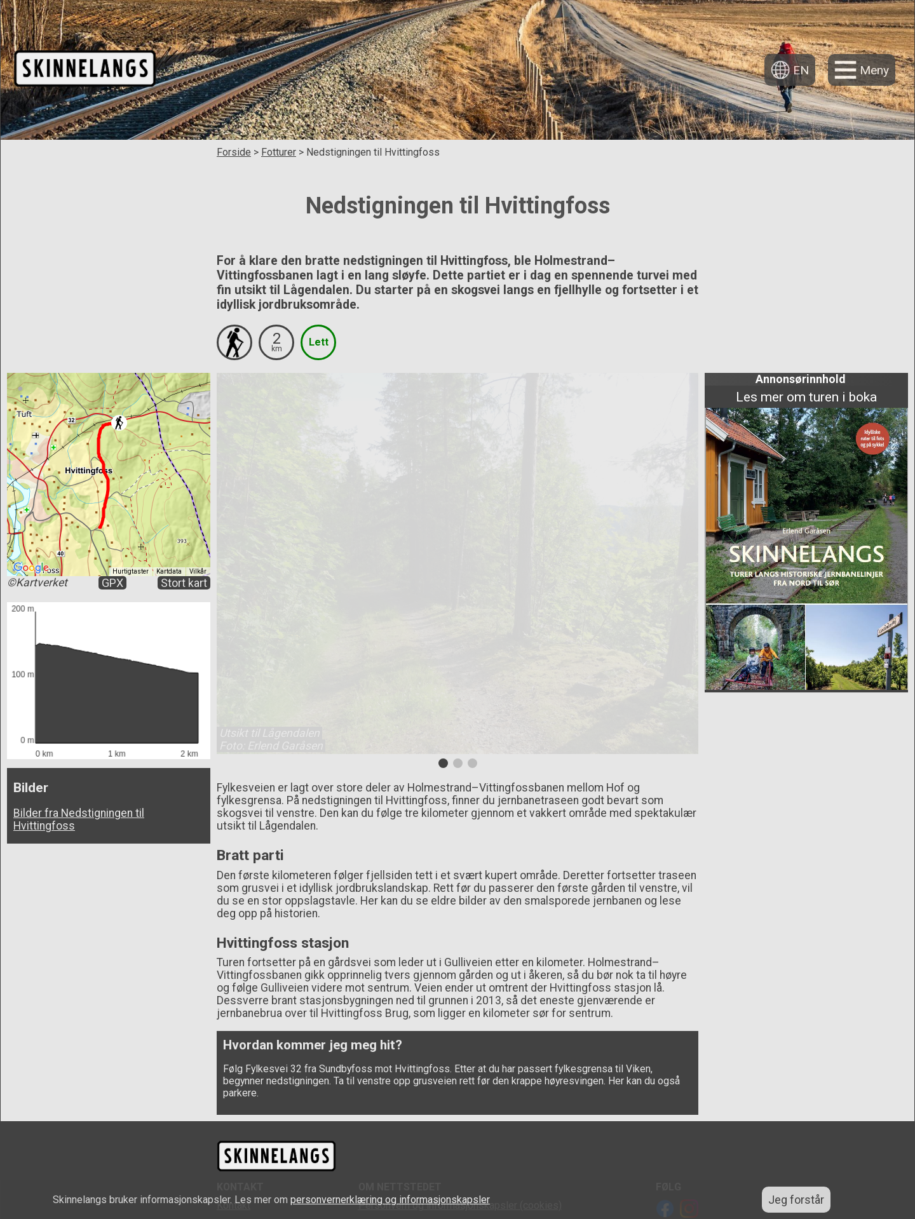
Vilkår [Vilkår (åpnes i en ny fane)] (198, 571)
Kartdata (169, 571)
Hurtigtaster (130, 571)
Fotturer (278, 152)
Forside (234, 152)
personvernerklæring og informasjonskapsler (390, 1200)
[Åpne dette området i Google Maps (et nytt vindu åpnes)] (31, 568)
